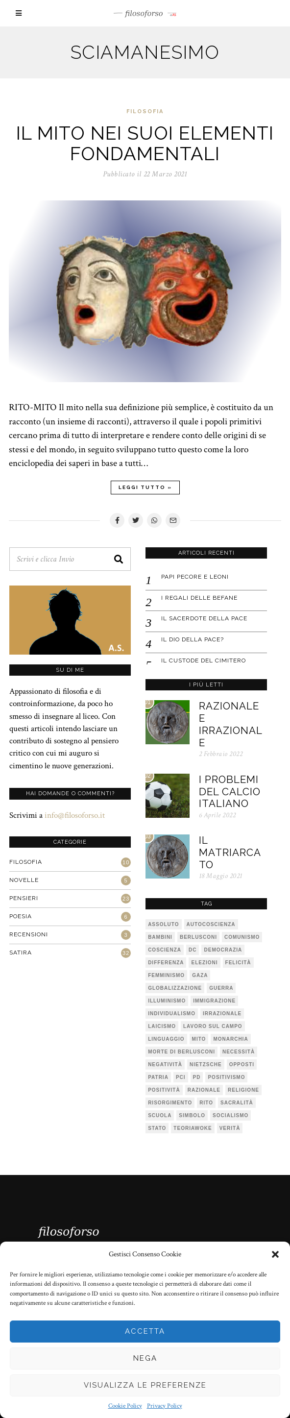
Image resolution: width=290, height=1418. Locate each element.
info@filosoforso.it (74, 813)
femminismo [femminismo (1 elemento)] (165, 974)
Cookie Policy (125, 1406)
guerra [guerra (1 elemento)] (221, 987)
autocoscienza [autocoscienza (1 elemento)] (210, 923)
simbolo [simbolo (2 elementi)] (191, 1114)
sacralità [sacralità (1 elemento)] (236, 1101)
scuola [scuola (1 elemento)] (159, 1114)
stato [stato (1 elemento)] (156, 1127)
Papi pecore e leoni (194, 575)
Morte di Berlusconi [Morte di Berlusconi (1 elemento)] (181, 1050)
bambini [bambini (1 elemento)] (159, 936)
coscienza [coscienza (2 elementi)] (164, 949)
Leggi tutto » (145, 487)
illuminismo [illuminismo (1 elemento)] (166, 999)
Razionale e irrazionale (230, 723)
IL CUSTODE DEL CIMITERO (203, 659)
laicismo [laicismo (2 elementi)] (161, 1025)
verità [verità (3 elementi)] (229, 1127)
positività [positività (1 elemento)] (163, 1089)
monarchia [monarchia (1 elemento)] (230, 1038)
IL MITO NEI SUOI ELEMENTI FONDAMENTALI (145, 143)
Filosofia (145, 111)
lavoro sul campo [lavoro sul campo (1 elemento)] (212, 1025)
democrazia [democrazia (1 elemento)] (222, 949)
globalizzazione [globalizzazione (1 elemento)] (174, 987)
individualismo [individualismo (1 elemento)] (171, 1012)
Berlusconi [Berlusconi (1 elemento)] (198, 936)
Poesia (20, 915)
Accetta (145, 1331)
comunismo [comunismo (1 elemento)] (241, 936)
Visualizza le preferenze (145, 1385)
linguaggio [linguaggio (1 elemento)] (165, 1038)
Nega (145, 1358)
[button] (275, 1254)
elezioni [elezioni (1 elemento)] (204, 961)
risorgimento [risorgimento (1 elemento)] (169, 1101)
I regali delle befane (199, 596)
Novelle (23, 879)
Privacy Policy (164, 1406)
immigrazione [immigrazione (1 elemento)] (214, 999)
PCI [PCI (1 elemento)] (180, 1076)
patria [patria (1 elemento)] (157, 1076)
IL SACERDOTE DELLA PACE (204, 617)
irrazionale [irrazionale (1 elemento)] (221, 1012)
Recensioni (28, 933)
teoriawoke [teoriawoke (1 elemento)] (192, 1127)
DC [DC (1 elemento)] (192, 949)
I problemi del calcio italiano (229, 791)
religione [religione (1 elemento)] (243, 1089)
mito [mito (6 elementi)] (198, 1038)
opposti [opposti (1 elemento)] (240, 1063)
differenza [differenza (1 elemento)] (165, 961)
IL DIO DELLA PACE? (192, 638)
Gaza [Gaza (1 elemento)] (199, 974)
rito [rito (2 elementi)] (206, 1101)
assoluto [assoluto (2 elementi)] (162, 923)
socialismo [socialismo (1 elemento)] (230, 1114)
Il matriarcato (229, 853)
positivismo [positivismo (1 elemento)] (225, 1076)
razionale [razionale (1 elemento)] (203, 1089)
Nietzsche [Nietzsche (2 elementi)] (205, 1063)
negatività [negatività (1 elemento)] (164, 1063)
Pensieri (23, 897)
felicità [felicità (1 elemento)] (237, 961)
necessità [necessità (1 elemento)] (238, 1050)
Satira (20, 951)
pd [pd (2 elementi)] (196, 1076)
